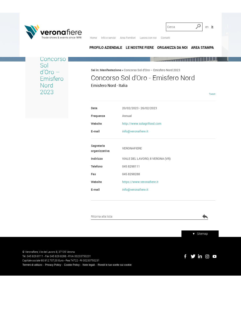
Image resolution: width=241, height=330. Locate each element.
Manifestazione (109, 107)
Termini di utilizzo (29, 319)
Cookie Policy (69, 319)
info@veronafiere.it (135, 189)
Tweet (215, 152)
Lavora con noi (147, 10)
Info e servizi (107, 10)
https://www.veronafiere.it (140, 240)
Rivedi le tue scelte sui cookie (112, 319)
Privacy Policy (50, 319)
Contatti (164, 10)
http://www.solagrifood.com (141, 182)
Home (92, 10)
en (211, 11)
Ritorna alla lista (109, 275)
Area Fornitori (127, 10)
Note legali (86, 319)
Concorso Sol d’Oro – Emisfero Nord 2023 (47, 112)
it (217, 11)
